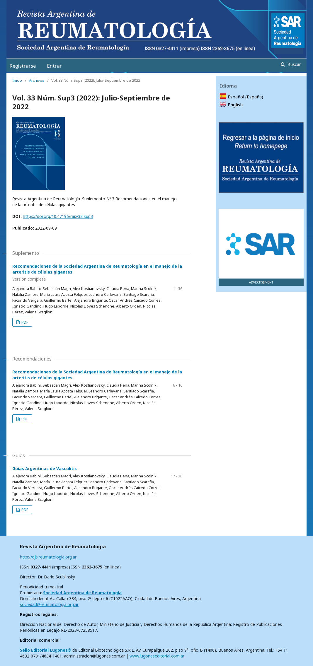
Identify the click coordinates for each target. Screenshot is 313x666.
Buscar (293, 64)
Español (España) (245, 97)
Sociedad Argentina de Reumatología (82, 592)
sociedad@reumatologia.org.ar (49, 604)
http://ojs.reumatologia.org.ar (48, 557)
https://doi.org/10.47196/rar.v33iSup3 (58, 216)
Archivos (36, 80)
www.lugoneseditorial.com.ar (157, 656)
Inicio (17, 80)
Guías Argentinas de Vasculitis (44, 468)
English (235, 104)
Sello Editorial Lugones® (45, 650)
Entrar (54, 65)
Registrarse (22, 65)
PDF (24, 322)
